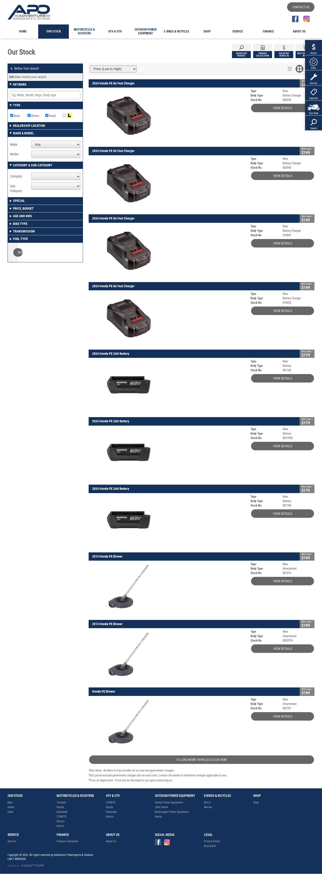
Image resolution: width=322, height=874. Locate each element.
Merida (208, 807)
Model (14, 154)
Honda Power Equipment (169, 802)
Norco (207, 802)
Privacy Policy (212, 841)
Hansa (158, 816)
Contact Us (300, 7)
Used (50, 116)
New (15, 116)
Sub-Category (16, 188)
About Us (111, 841)
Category (16, 176)
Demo (33, 116)
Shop (256, 802)
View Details (282, 108)
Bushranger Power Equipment (172, 812)
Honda (60, 807)
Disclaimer (210, 846)
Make (13, 144)
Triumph (61, 802)
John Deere (161, 807)
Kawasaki (62, 812)
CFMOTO (61, 816)
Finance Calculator (67, 841)
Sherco (61, 821)
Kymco (60, 826)
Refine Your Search (24, 68)
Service (12, 841)
